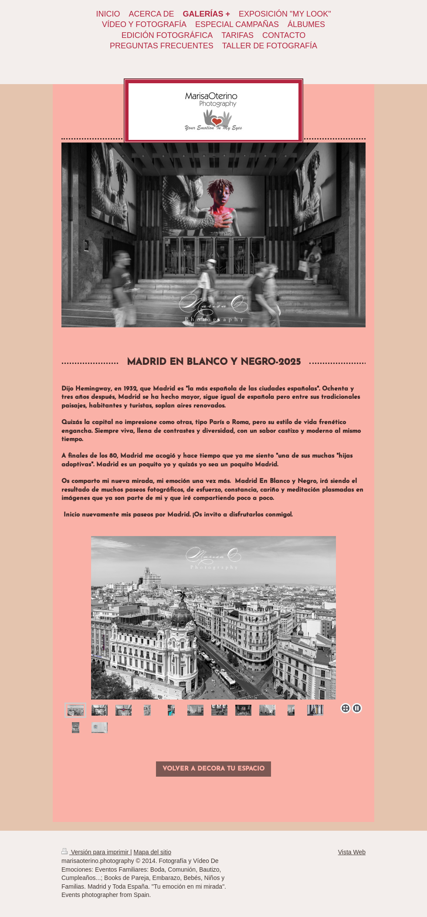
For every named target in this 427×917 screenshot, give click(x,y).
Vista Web (352, 852)
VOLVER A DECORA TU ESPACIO (213, 769)
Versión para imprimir (95, 852)
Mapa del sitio (152, 852)
